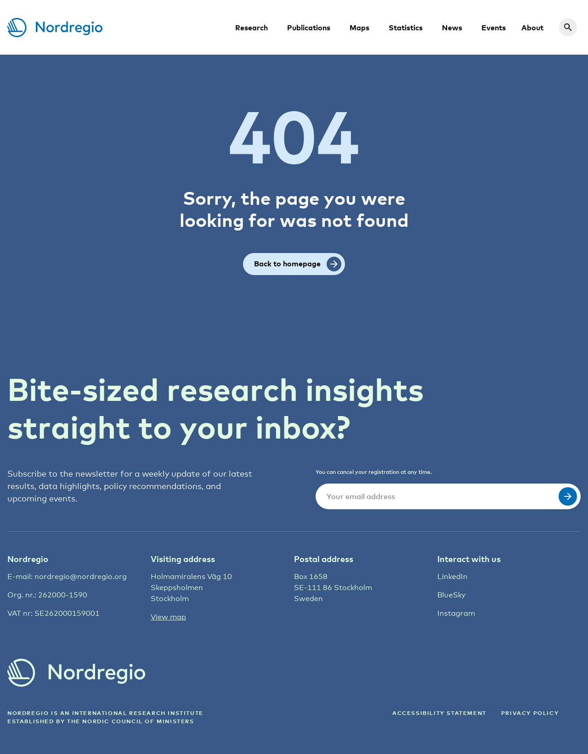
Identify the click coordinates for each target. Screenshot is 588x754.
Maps (359, 27)
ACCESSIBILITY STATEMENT (439, 712)
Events (493, 27)
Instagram (456, 613)
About (532, 27)
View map (168, 617)
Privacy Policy (530, 712)
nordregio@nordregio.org (80, 576)
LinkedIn (452, 576)
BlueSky (451, 595)
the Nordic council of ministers (130, 721)
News (452, 27)
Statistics (406, 27)
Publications (308, 27)
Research (251, 27)
